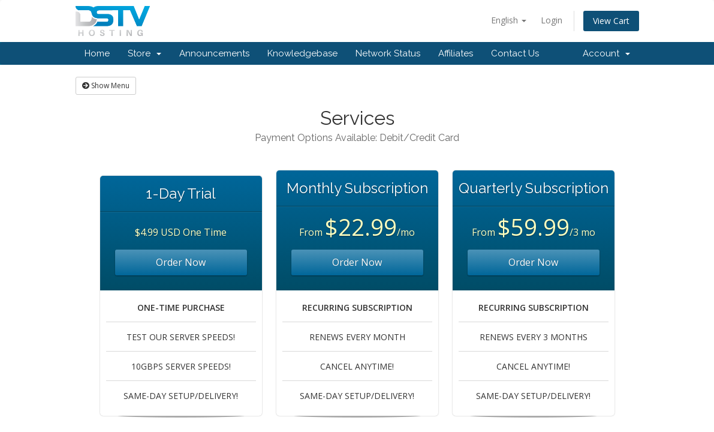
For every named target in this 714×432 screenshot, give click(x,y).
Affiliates (455, 53)
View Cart (611, 20)
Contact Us (515, 53)
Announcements (214, 53)
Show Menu (105, 85)
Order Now (181, 262)
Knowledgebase (302, 53)
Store (144, 53)
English (508, 20)
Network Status (388, 53)
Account (606, 53)
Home (97, 53)
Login (551, 20)
